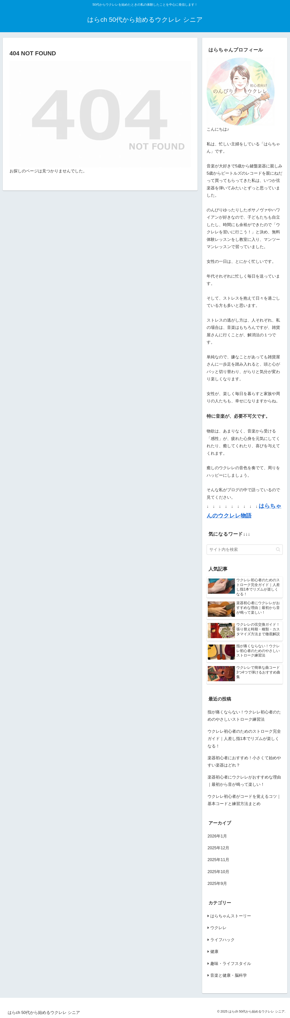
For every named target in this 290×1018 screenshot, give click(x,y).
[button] (278, 549)
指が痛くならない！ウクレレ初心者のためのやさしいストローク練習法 (244, 716)
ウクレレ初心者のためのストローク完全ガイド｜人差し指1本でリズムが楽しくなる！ (244, 738)
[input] (245, 549)
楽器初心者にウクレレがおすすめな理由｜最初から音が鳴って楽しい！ (244, 781)
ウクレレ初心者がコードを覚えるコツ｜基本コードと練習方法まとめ (244, 800)
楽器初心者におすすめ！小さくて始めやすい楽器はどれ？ (244, 761)
